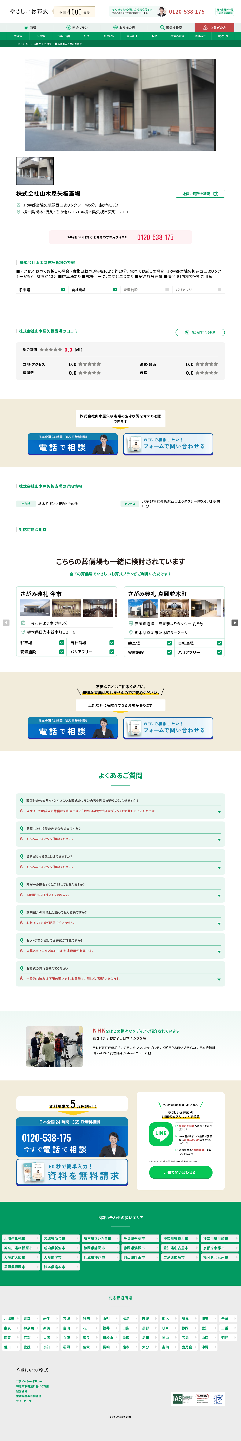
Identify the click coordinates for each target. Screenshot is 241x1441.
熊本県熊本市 (54, 1266)
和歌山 (108, 1337)
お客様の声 (127, 27)
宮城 (66, 1318)
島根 (145, 1337)
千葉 (224, 1318)
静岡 (185, 1327)
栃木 (165, 1318)
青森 (27, 1318)
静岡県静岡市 (94, 1247)
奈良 (86, 1337)
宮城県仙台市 (54, 1238)
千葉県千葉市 (134, 1238)
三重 (224, 1327)
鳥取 (126, 1337)
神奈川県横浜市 (175, 1238)
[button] (235, 622)
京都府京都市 (214, 1247)
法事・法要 (63, 36)
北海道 (9, 1318)
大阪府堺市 (53, 1257)
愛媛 (27, 1346)
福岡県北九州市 (215, 1257)
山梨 (126, 1327)
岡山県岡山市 (134, 1257)
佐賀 (86, 1346)
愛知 (205, 1327)
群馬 (185, 1318)
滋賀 (7, 1337)
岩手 (46, 1318)
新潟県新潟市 (54, 1247)
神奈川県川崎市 (215, 1238)
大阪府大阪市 (14, 1257)
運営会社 (222, 36)
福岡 (66, 1346)
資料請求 (200, 36)
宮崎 (165, 1346)
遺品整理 (131, 36)
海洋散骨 (109, 36)
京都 (27, 1337)
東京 (7, 1327)
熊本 (126, 1346)
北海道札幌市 (14, 1238)
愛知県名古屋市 (175, 1247)
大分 (145, 1346)
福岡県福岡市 (14, 1266)
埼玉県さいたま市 (97, 1238)
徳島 (224, 1337)
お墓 (86, 36)
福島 (126, 1318)
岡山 (165, 1337)
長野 (145, 1327)
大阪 (46, 1337)
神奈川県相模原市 (18, 1247)
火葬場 (41, 36)
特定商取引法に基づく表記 (32, 1386)
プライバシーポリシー (29, 1381)
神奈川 (29, 1327)
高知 (46, 1346)
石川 (86, 1327)
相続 (155, 36)
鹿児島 (187, 1346)
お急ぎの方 (218, 27)
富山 (66, 1327)
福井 (106, 1327)
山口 (205, 1337)
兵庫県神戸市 (94, 1257)
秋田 (86, 1318)
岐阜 (165, 1327)
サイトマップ (24, 1401)
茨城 (145, 1318)
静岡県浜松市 (134, 1247)
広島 (185, 1337)
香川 (7, 1346)
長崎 (106, 1346)
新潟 (46, 1327)
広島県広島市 (174, 1257)
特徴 (33, 27)
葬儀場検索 (174, 27)
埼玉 (205, 1318)
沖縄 (205, 1346)
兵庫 (66, 1337)
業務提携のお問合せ (28, 1396)
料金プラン (80, 27)
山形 (106, 1318)
